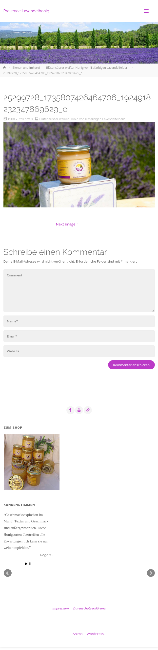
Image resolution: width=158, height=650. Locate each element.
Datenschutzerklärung (89, 608)
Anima (77, 633)
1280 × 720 (15, 119)
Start (26, 563)
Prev (8, 573)
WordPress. (95, 633)
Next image (67, 224)
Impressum (60, 608)
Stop (30, 563)
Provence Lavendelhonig (26, 11)
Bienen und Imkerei (26, 68)
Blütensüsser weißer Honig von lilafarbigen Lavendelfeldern (87, 68)
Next (151, 573)
